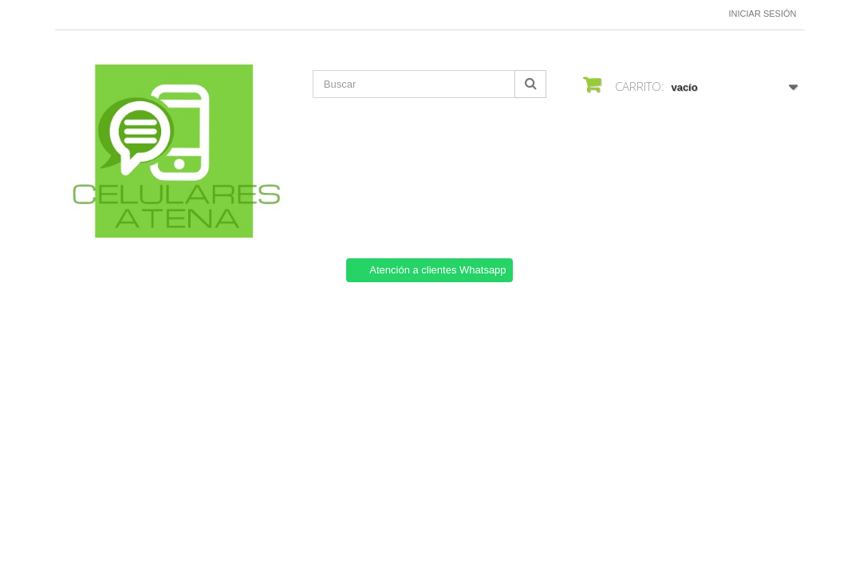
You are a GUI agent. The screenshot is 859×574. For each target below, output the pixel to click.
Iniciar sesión (763, 13)
